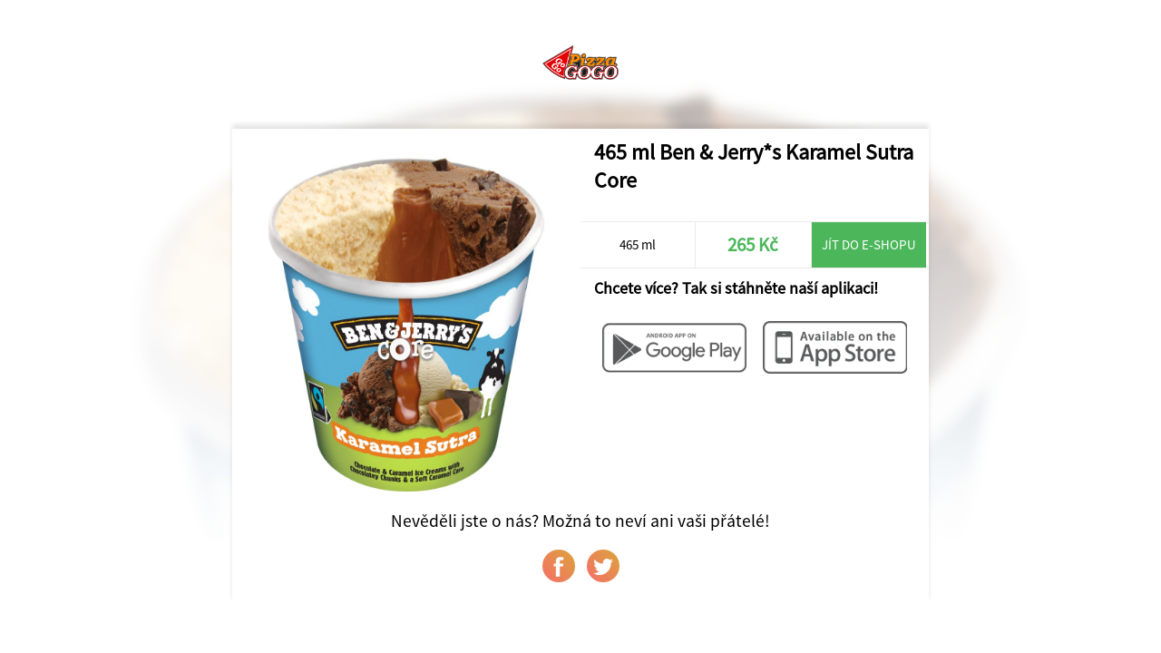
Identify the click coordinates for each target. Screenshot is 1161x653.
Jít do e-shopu (869, 244)
